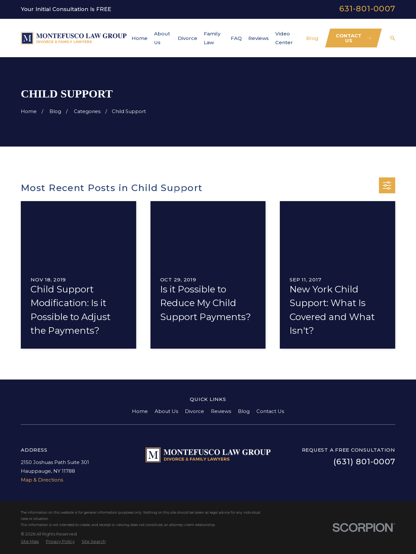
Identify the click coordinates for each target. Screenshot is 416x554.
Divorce (194, 411)
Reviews (221, 411)
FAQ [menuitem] (236, 38)
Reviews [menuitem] (258, 38)
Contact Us (270, 411)
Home (140, 411)
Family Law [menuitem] (212, 38)
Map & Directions (42, 480)
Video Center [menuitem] (284, 38)
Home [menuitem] (140, 38)
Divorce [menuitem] (187, 38)
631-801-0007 (367, 8)
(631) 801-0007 (364, 461)
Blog (244, 411)
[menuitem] (30, 542)
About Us (166, 411)
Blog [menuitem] (312, 38)
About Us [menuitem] (162, 38)
